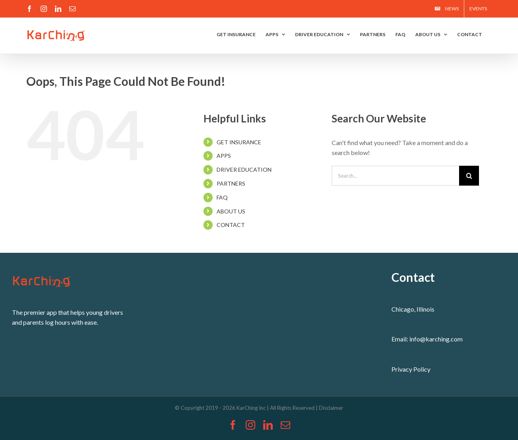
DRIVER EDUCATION (244, 169)
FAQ (222, 197)
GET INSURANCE (239, 142)
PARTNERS (231, 183)
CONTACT (231, 224)
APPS (224, 155)
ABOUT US (231, 211)
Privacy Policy (410, 369)
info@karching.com (436, 339)
